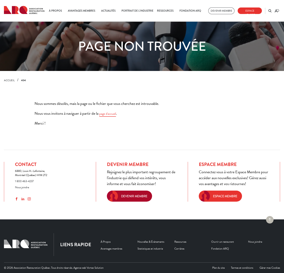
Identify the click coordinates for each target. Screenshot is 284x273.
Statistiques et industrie (150, 249)
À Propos (55, 11)
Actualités (108, 11)
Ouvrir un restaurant (222, 242)
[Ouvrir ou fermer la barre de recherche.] (270, 10)
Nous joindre (22, 187)
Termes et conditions (242, 268)
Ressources (165, 11)
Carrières (179, 249)
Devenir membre (221, 11)
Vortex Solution (95, 268)
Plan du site (218, 268)
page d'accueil (107, 113)
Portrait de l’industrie (137, 11)
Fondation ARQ (190, 11)
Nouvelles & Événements (150, 242)
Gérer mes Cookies (270, 268)
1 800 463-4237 (24, 181)
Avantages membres (81, 11)
